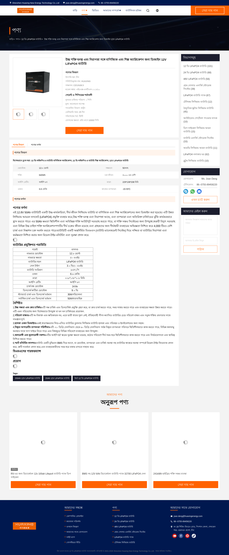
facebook (181, 536)
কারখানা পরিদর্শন (73, 521)
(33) (198, 140)
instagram (187, 536)
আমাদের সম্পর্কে (112, 10)
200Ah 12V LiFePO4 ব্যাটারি (27, 378)
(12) (197, 102)
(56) (196, 79)
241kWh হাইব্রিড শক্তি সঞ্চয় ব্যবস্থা (170, 473)
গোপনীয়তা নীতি (73, 542)
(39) (197, 87)
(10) (200, 120)
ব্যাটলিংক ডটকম (133, 10)
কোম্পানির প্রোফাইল (74, 516)
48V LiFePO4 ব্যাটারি (123, 526)
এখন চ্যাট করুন (200, 199)
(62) (196, 154)
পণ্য (84, 10)
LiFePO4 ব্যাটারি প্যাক (123, 537)
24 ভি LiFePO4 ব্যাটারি (124, 521)
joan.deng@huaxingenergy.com (78, 3)
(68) (197, 72)
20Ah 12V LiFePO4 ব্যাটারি (57, 378)
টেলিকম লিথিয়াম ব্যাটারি (124, 542)
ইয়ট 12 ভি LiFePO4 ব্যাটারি (86, 378)
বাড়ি (75, 10)
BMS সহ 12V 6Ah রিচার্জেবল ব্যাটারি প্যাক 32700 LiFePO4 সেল (114, 473)
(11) (200, 148)
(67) (196, 95)
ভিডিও (95, 10)
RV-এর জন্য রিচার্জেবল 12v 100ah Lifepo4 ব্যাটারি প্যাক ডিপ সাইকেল (41, 475)
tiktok (194, 536)
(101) (198, 66)
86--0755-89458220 (108, 3)
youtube (174, 536)
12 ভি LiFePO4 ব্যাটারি (31, 39)
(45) (198, 110)
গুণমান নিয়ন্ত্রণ (72, 526)
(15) (197, 130)
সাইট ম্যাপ (70, 537)
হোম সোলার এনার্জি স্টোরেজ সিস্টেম (129, 532)
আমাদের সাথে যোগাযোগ (76, 532)
